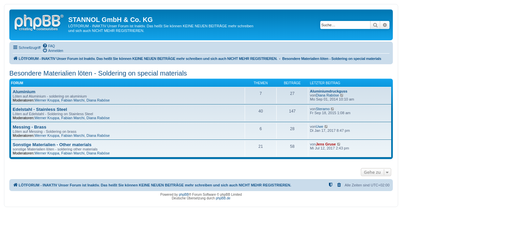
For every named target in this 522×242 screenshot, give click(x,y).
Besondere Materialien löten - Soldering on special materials (98, 73)
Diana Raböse (98, 100)
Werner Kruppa (46, 100)
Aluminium (24, 91)
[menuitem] (48, 45)
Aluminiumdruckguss (328, 91)
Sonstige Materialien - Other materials (52, 144)
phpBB (184, 194)
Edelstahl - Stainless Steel (40, 109)
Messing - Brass (29, 126)
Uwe (319, 126)
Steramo (323, 109)
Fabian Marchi (73, 100)
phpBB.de (223, 198)
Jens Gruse (326, 144)
